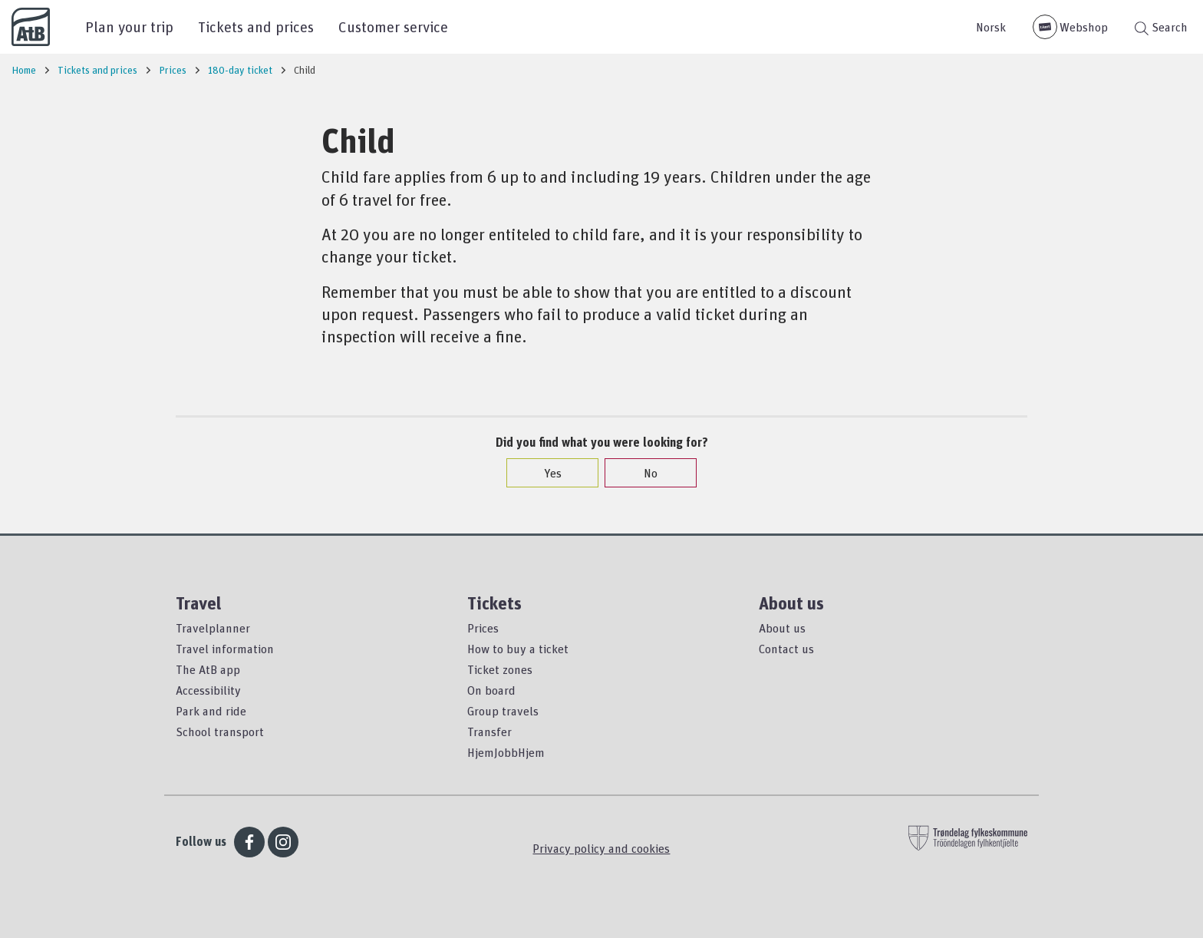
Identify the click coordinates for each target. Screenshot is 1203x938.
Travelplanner (213, 628)
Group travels (503, 710)
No (643, 473)
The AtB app (208, 669)
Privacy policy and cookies (601, 848)
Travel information (225, 648)
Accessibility (208, 690)
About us (782, 628)
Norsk (991, 27)
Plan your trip (129, 26)
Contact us (786, 648)
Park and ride (211, 710)
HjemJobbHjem (506, 752)
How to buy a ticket (518, 648)
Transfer (489, 731)
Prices (483, 628)
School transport (220, 731)
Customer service (393, 26)
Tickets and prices (256, 26)
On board (491, 690)
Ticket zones (499, 669)
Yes (545, 473)
